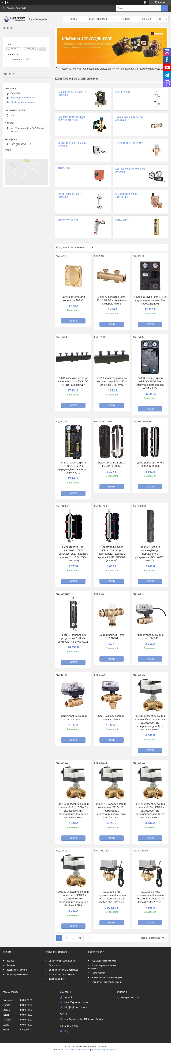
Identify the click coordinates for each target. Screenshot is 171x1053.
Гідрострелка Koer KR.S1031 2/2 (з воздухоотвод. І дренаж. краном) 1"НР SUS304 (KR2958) (73, 553)
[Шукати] (164, 8)
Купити (73, 321)
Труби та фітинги (57, 979)
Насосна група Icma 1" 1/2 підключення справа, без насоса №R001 (150, 300)
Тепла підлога (98, 973)
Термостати (64, 168)
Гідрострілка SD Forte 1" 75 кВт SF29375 (150, 464)
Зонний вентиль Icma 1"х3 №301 (112, 636)
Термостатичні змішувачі (129, 143)
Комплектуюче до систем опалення (102, 967)
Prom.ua (102, 1046)
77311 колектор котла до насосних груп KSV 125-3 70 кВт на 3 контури (73, 381)
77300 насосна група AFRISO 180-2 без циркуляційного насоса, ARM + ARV (150, 383)
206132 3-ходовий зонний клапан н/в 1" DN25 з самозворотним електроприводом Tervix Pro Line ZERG (73, 898)
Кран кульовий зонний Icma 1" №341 (150, 636)
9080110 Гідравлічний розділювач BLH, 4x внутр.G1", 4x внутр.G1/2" (73, 638)
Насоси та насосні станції (61, 974)
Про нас (126, 19)
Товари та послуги (97, 19)
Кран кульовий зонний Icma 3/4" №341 (73, 717)
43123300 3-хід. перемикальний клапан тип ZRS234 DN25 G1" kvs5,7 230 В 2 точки (112, 896)
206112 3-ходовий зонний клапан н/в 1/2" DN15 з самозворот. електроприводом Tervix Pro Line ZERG (111, 810)
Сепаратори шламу (68, 219)
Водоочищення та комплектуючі (107, 977)
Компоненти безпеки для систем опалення (72, 119)
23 (80, 938)
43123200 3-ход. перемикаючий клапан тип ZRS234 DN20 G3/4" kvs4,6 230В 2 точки (150, 896)
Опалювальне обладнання (98, 68)
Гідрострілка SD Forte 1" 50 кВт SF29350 (111, 464)
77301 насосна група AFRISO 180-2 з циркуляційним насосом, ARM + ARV (73, 467)
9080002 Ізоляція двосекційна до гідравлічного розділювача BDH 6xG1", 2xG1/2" (150, 553)
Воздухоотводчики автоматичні (126, 196)
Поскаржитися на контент (77, 1049)
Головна (73, 19)
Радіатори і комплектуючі (104, 960)
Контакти (146, 19)
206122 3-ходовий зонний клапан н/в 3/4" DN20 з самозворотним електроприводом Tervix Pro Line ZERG (150, 810)
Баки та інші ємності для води (106, 982)
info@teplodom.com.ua (22, 102)
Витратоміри (122, 219)
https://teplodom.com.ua (22, 97)
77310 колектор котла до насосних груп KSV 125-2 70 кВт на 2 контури (111, 381)
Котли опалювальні (127, 68)
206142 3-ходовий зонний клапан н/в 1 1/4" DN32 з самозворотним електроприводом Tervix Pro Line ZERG (150, 722)
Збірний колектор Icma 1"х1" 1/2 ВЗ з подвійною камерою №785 (112, 300)
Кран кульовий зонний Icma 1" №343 (111, 717)
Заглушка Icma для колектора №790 (73, 298)
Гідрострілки (122, 92)
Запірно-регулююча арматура (63, 969)
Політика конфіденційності (104, 1049)
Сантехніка (54, 965)
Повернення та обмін (16, 969)
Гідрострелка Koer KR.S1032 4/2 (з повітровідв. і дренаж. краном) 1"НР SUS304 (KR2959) (111, 553)
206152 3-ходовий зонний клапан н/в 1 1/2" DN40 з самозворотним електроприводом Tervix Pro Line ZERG (73, 810)
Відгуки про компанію (17, 974)
